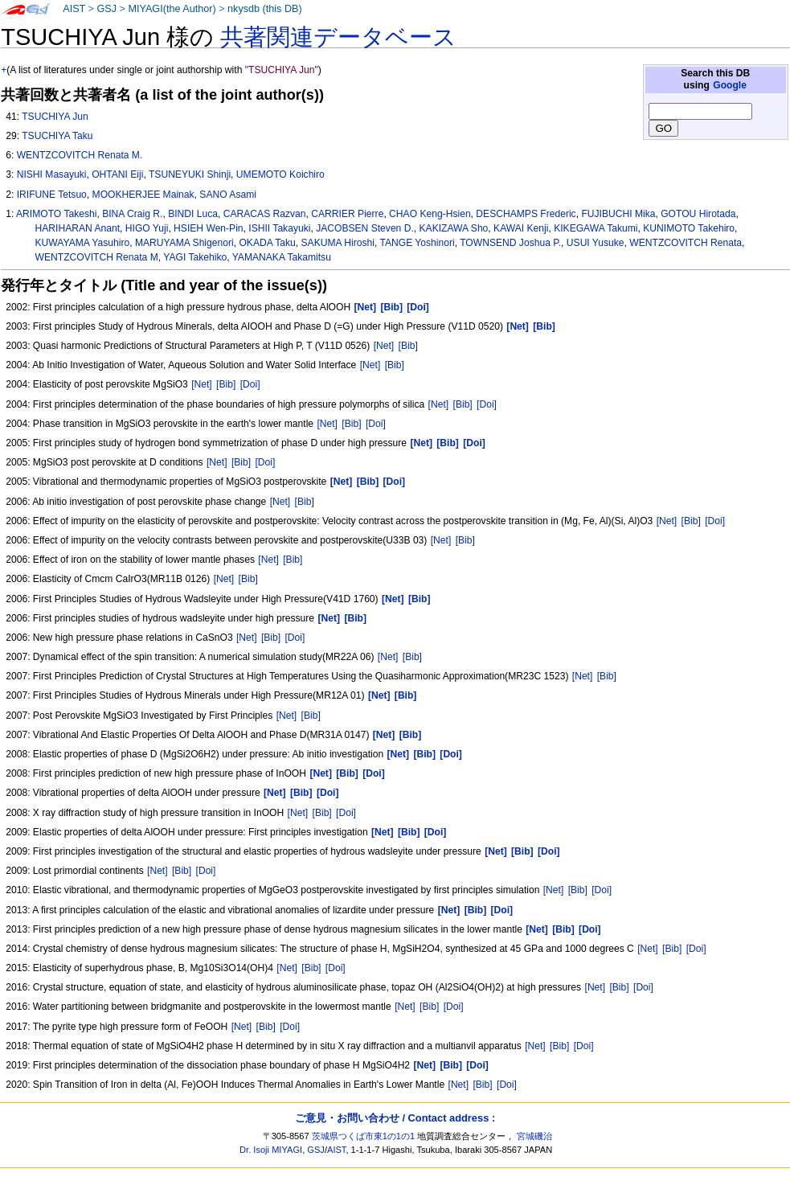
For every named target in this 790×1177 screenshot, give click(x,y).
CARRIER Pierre (347, 213)
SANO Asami (227, 194)
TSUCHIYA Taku (57, 135)
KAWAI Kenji (520, 228)
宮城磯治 (534, 1136)
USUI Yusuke (595, 242)
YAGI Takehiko (195, 257)
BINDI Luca (193, 213)
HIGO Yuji (147, 228)
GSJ (106, 8)
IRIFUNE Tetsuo (52, 194)
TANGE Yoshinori (416, 242)
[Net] (384, 345)
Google (730, 85)
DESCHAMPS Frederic (525, 213)
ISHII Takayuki (279, 228)
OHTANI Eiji (117, 174)
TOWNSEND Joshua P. (510, 242)
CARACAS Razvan (264, 213)
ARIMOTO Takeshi (56, 213)
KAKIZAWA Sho (454, 228)
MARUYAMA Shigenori (184, 242)
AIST (74, 8)
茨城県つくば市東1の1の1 (363, 1136)
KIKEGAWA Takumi (595, 228)
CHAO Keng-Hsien (430, 213)
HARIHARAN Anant (78, 228)
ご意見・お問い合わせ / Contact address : (395, 1118)
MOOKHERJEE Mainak (143, 194)
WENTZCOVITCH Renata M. (80, 155)
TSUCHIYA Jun (55, 116)
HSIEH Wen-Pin (208, 228)
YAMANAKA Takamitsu (281, 257)
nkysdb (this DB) (264, 8)
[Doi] (250, 384)
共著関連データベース (338, 37)
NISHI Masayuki (52, 174)
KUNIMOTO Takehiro (689, 228)
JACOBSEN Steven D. (365, 228)
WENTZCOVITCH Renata (685, 242)
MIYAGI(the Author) (171, 8)
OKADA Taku (267, 242)
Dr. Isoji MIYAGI (270, 1149)
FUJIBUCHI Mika (618, 213)
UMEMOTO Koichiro (280, 174)
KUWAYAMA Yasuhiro (82, 242)
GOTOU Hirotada (698, 213)
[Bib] (408, 345)
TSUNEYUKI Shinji (190, 174)
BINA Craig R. (132, 213)
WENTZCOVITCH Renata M (96, 257)
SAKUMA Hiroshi (338, 242)
